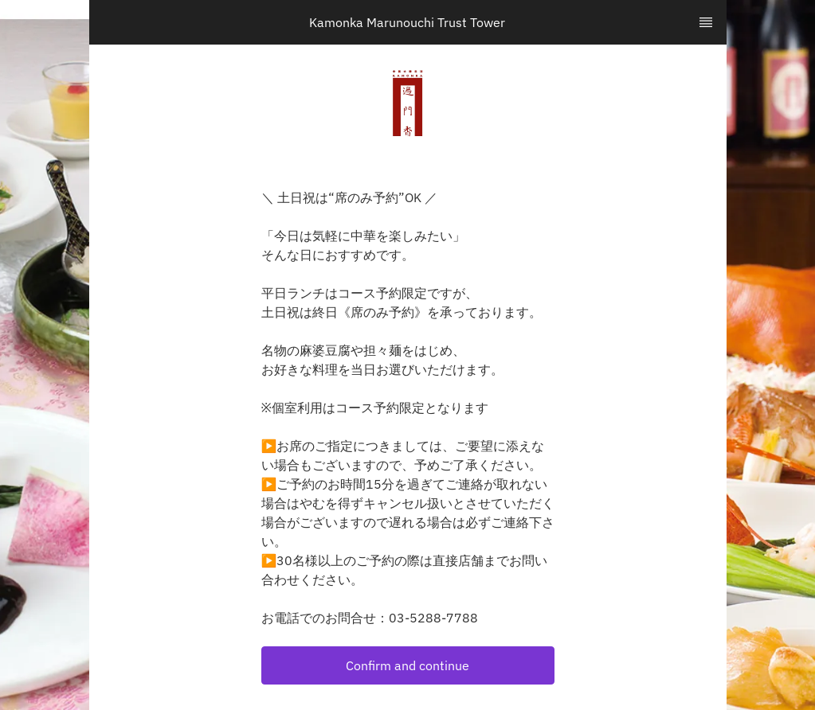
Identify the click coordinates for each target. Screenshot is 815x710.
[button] (407, 665)
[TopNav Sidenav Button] (706, 22)
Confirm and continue (407, 665)
